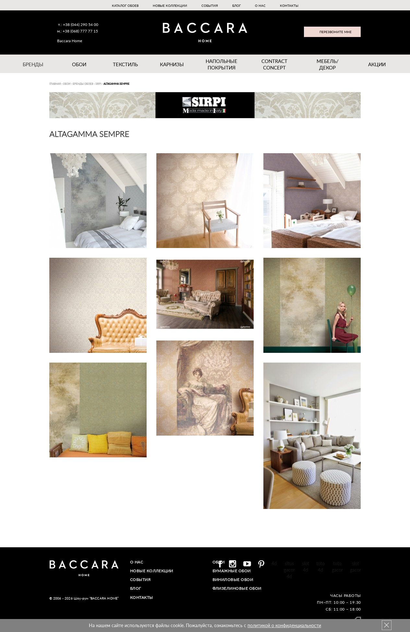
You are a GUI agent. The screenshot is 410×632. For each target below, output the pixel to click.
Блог (236, 5)
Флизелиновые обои (237, 588)
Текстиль (125, 64)
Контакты (289, 5)
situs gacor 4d (289, 570)
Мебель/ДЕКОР (328, 64)
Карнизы (172, 64)
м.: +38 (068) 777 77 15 (77, 31)
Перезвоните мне (336, 32)
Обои (79, 64)
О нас (260, 5)
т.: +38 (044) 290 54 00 (78, 24)
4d (274, 563)
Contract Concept (274, 64)
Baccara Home (69, 40)
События (209, 5)
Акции (377, 64)
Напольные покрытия (221, 64)
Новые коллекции (170, 5)
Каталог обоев (125, 5)
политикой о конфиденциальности (284, 625)
